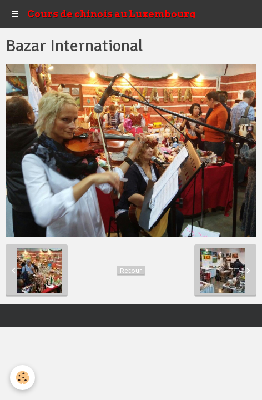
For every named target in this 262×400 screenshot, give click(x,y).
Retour (131, 270)
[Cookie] (22, 377)
